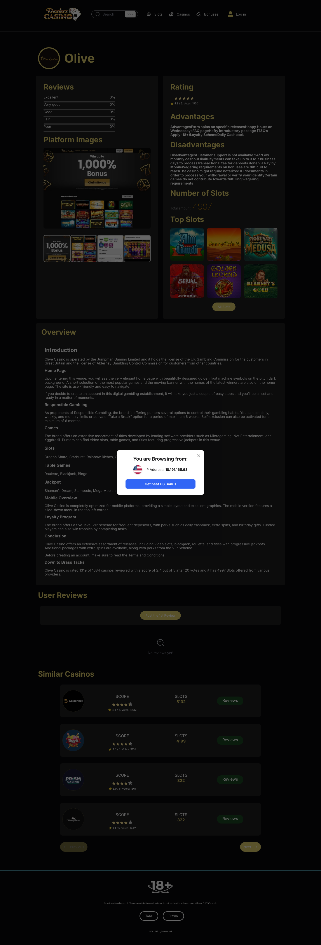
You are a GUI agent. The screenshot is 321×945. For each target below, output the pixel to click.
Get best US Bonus (160, 484)
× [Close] (198, 455)
